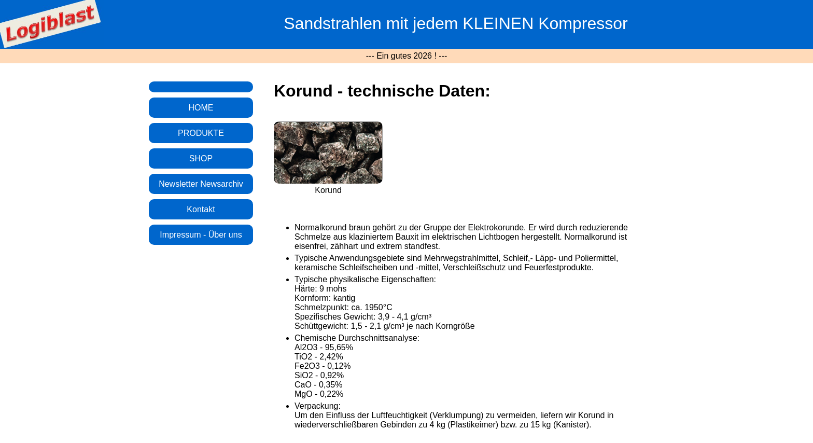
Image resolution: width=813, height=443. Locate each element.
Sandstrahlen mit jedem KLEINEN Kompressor (455, 23)
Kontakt (201, 209)
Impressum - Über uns (201, 234)
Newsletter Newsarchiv (201, 183)
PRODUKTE (201, 133)
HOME (201, 107)
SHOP (201, 158)
